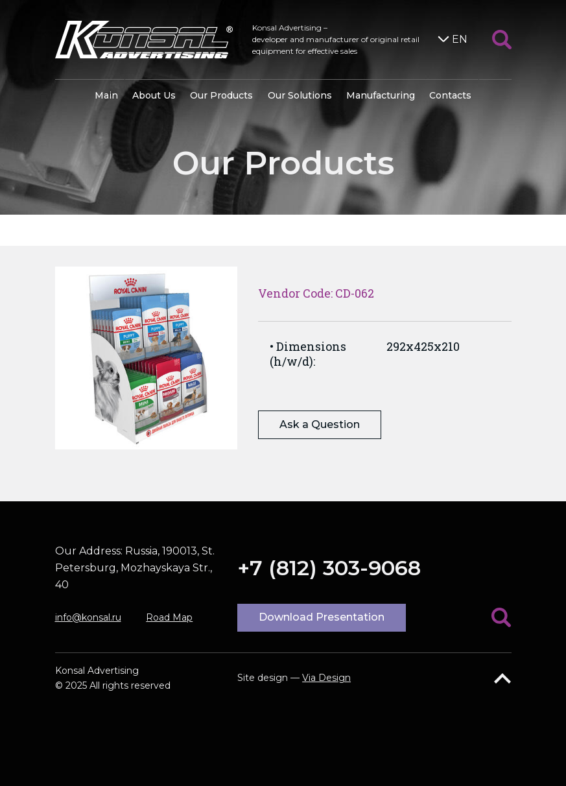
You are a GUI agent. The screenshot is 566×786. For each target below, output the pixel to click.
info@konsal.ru (88, 617)
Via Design (326, 678)
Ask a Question (319, 424)
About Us (154, 95)
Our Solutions (300, 95)
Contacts (450, 95)
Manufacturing (380, 95)
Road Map (169, 617)
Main (106, 95)
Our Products (221, 95)
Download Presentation (321, 617)
